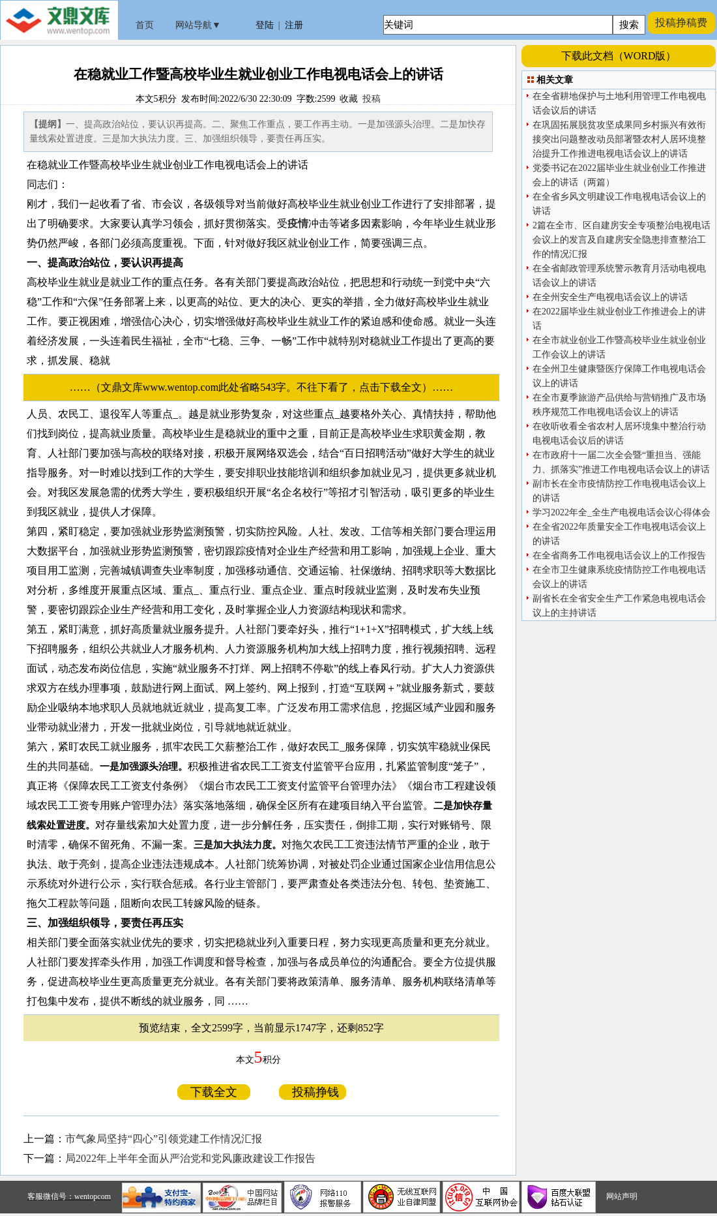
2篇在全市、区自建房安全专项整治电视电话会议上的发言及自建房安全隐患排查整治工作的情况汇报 (621, 239)
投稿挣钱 (312, 1092)
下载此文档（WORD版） (619, 55)
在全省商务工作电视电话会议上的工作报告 (619, 555)
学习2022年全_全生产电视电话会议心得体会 (621, 512)
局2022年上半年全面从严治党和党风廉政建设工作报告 (190, 1158)
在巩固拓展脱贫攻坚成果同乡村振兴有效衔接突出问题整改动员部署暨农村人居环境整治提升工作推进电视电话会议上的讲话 (619, 139)
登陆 (265, 25)
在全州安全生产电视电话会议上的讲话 (610, 297)
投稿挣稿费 (681, 22)
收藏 (349, 99)
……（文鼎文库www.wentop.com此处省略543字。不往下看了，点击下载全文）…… (266, 387)
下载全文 (214, 1092)
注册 (294, 25)
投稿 (371, 99)
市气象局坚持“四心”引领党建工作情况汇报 (163, 1138)
